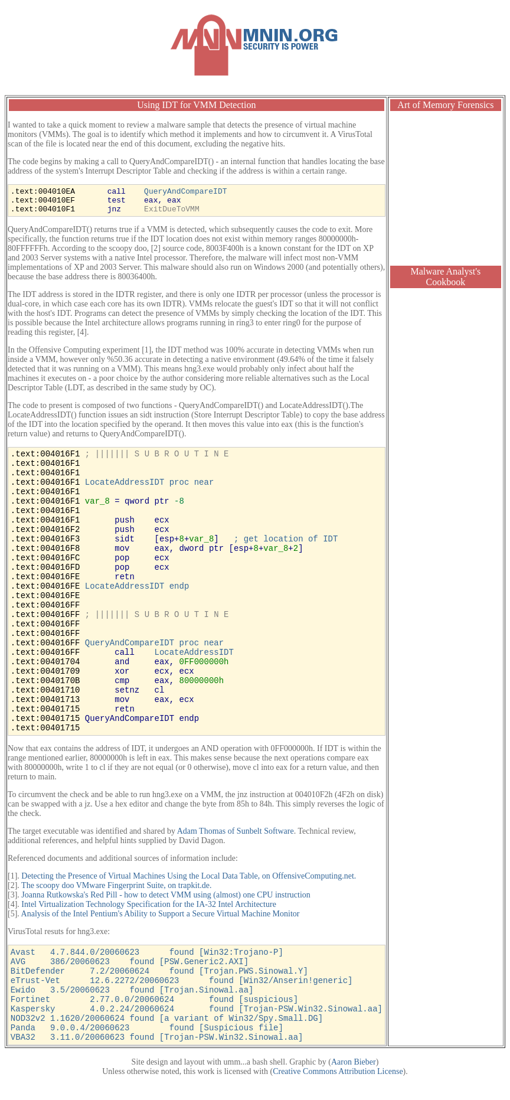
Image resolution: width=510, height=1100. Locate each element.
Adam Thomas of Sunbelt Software (235, 831)
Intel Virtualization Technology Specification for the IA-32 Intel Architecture (148, 904)
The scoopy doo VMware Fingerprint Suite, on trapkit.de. (116, 885)
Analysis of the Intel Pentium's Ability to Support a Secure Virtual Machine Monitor (160, 913)
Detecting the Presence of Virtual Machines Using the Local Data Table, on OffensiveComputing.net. (188, 875)
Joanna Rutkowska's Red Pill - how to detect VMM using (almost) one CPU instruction (165, 894)
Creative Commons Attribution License (338, 1071)
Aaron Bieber (353, 1061)
